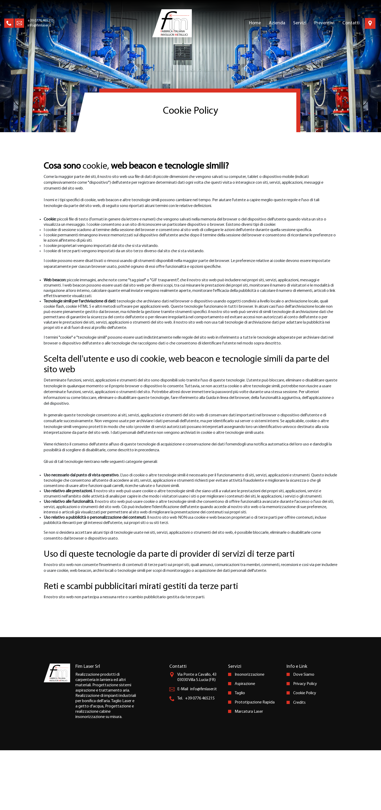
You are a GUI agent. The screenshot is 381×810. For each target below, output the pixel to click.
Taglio (240, 753)
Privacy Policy (305, 744)
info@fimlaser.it (39, 25)
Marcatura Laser (249, 771)
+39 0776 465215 (41, 21)
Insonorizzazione (249, 734)
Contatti (351, 23)
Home (255, 23)
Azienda (277, 23)
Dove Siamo (303, 734)
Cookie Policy (304, 753)
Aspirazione (245, 744)
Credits (299, 762)
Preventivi (324, 23)
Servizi (299, 23)
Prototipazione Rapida (255, 762)
